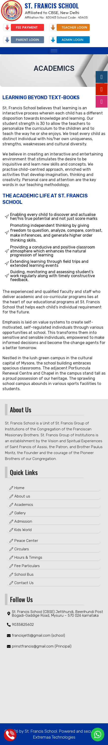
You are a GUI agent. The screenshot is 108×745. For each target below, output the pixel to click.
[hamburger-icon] (54, 50)
